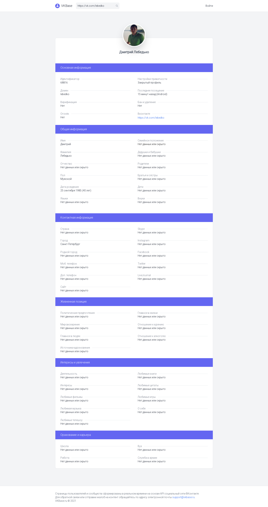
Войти (209, 5)
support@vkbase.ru (183, 497)
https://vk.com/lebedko (151, 117)
